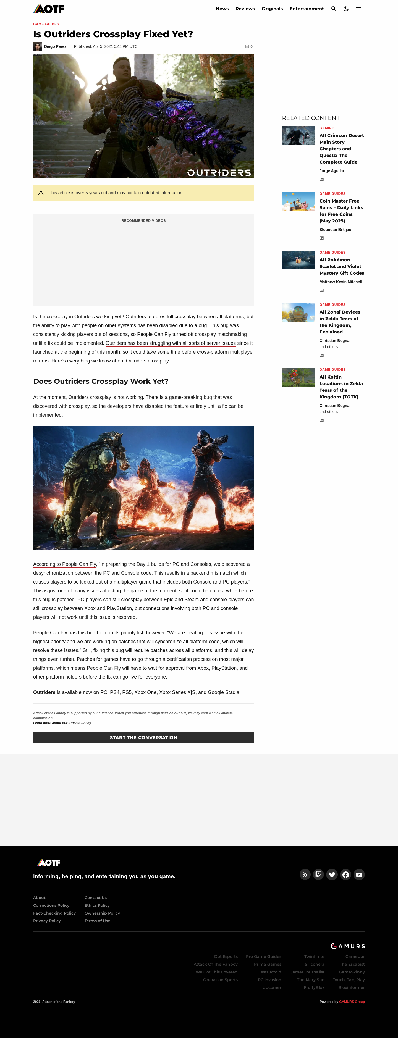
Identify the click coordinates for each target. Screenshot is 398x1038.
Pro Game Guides (263, 956)
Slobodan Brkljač (335, 229)
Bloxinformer (351, 987)
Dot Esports (226, 956)
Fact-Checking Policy (54, 913)
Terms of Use (97, 920)
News (222, 8)
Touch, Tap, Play (349, 979)
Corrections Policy (51, 905)
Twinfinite (314, 956)
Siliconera (314, 964)
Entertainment (307, 8)
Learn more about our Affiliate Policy (62, 723)
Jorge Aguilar (332, 171)
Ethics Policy (97, 905)
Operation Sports (220, 979)
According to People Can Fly (64, 564)
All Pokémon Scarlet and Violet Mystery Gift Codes (342, 266)
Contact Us (96, 897)
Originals (272, 8)
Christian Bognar (335, 340)
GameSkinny (352, 971)
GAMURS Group (352, 1002)
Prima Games (267, 964)
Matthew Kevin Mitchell (341, 282)
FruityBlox (314, 987)
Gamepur (355, 956)
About (39, 897)
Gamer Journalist (307, 971)
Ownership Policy (102, 913)
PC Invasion (269, 979)
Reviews (245, 8)
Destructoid (269, 971)
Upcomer (272, 987)
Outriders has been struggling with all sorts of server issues (171, 343)
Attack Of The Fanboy (216, 964)
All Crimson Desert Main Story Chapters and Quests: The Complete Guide (342, 149)
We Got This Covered (217, 971)
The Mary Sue (310, 979)
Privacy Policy (47, 920)
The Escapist (352, 964)
